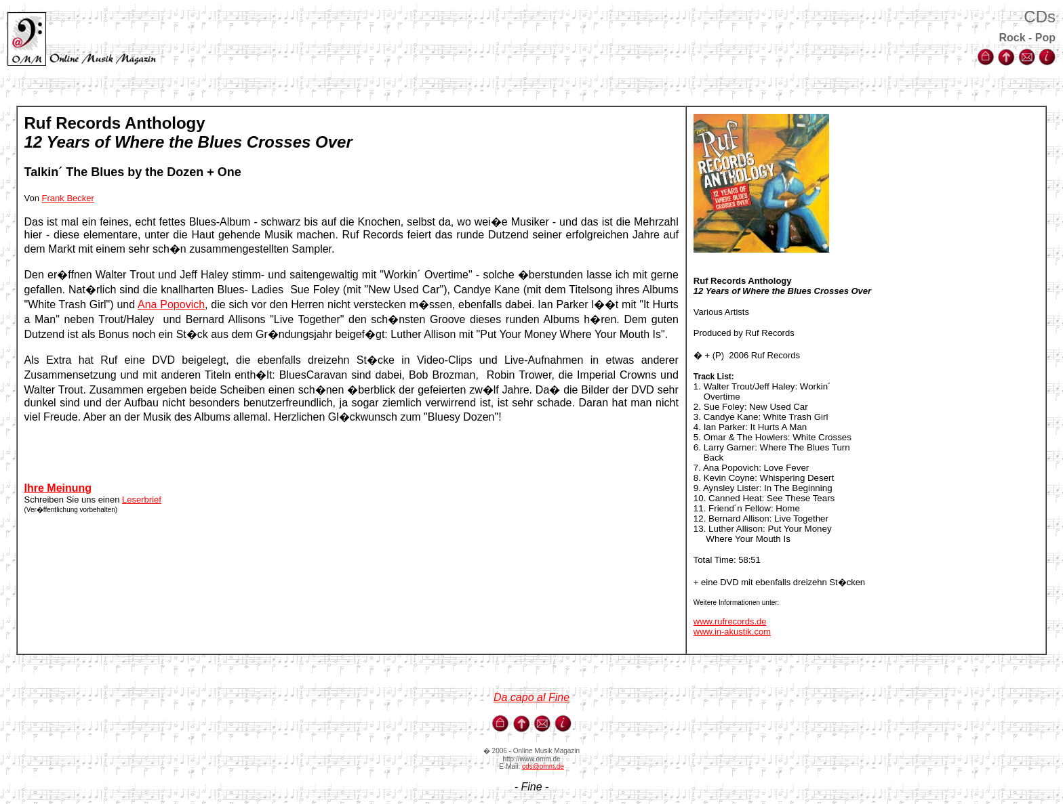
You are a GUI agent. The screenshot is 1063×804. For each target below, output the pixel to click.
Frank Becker (68, 198)
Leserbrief (141, 499)
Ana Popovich (171, 304)
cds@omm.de (543, 766)
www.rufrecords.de (730, 621)
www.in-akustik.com (732, 632)
